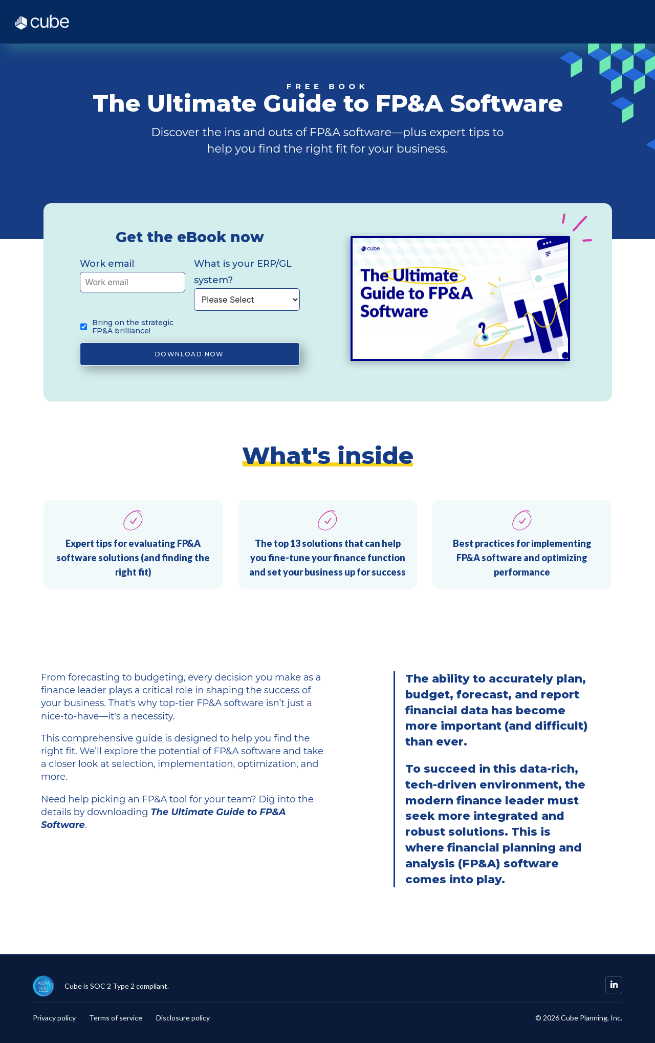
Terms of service (115, 1017)
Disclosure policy (183, 1017)
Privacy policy (54, 1017)
